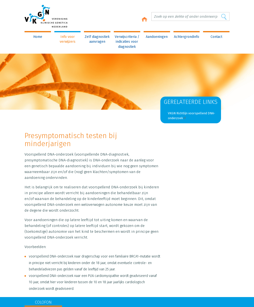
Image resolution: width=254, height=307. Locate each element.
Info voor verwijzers (67, 39)
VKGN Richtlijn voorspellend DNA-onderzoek (191, 115)
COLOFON (43, 302)
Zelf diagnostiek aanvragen (97, 39)
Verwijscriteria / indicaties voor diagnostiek (127, 42)
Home (37, 37)
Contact (216, 37)
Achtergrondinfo (186, 37)
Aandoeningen (157, 37)
